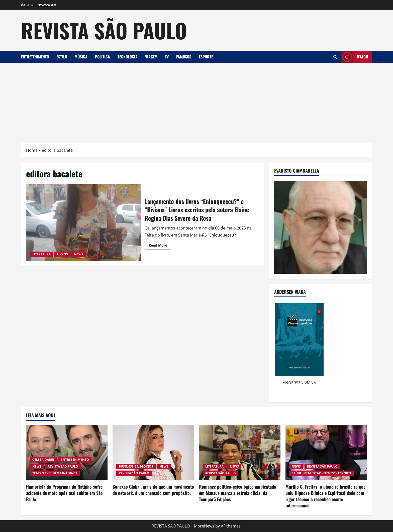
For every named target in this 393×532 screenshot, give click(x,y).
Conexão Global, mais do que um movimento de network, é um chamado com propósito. (153, 489)
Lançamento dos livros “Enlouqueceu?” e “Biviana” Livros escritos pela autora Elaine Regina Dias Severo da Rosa (83, 222)
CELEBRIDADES (43, 460)
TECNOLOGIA (128, 57)
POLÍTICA (102, 57)
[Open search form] (335, 57)
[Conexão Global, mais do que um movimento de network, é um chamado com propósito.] (153, 452)
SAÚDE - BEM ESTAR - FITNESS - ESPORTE (322, 473)
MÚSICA (81, 57)
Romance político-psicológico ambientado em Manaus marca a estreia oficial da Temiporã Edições (237, 492)
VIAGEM (151, 57)
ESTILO (61, 57)
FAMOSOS (183, 57)
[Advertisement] (196, 100)
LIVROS (62, 254)
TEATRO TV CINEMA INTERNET (54, 473)
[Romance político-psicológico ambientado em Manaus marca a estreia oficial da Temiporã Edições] (239, 452)
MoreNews (204, 526)
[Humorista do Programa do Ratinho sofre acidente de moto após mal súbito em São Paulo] (67, 452)
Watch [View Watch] (354, 57)
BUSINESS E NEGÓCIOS (136, 466)
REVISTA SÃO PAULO (104, 30)
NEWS (78, 254)
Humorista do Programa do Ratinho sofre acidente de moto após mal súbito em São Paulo (64, 492)
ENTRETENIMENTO (35, 57)
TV (167, 57)
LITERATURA (41, 254)
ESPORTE (206, 57)
